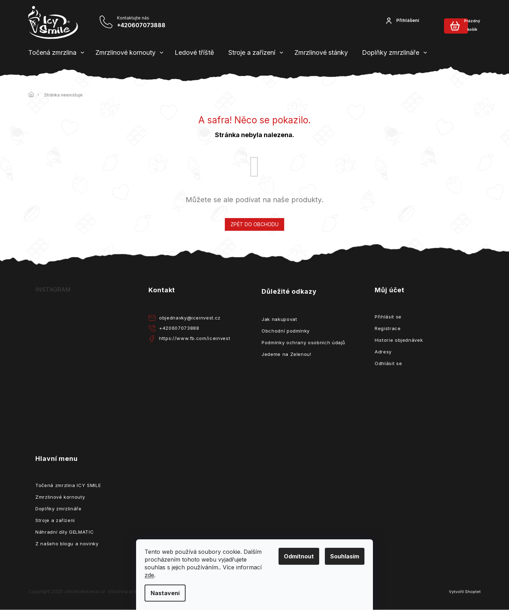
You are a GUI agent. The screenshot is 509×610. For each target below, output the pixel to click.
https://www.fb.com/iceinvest (194, 338)
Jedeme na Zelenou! (286, 354)
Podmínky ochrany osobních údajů (303, 342)
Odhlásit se (388, 363)
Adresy (383, 351)
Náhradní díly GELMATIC (64, 532)
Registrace (388, 328)
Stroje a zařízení (55, 520)
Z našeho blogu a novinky (67, 543)
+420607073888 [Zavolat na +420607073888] (179, 328)
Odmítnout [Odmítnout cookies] (299, 556)
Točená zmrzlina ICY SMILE (68, 485)
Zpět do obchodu (254, 224)
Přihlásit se (388, 316)
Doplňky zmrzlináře (58, 508)
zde (149, 575)
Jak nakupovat (279, 319)
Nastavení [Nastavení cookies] (165, 593)
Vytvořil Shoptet (465, 591)
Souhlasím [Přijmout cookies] (344, 556)
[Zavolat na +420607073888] (127, 22)
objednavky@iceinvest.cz (190, 318)
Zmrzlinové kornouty (60, 497)
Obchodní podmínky (286, 331)
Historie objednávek (399, 340)
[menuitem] (52, 52)
